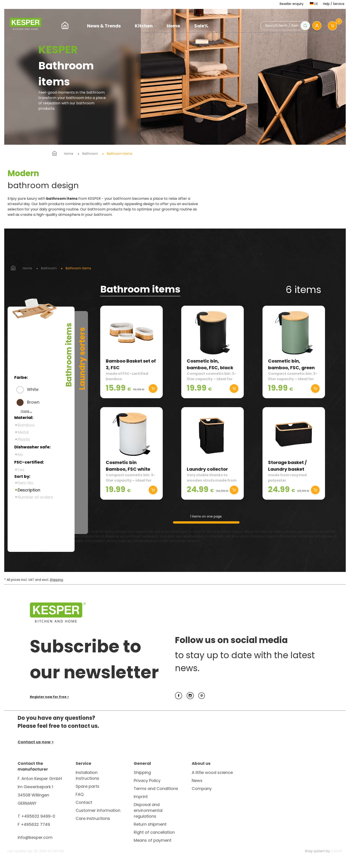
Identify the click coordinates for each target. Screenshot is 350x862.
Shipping (56, 579)
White (32, 389)
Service (338, 4)
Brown (33, 402)
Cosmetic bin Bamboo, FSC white (128, 465)
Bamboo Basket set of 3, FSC (131, 364)
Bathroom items (119, 153)
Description (29, 490)
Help (326, 4)
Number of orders (35, 497)
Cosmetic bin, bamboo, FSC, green (291, 364)
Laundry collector (207, 469)
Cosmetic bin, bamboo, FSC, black (210, 364)
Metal (23, 432)
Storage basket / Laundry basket (287, 465)
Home (68, 153)
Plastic (24, 439)
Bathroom (90, 153)
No (20, 454)
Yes (21, 469)
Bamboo (26, 425)
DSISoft (336, 851)
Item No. (26, 483)
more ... (26, 411)
